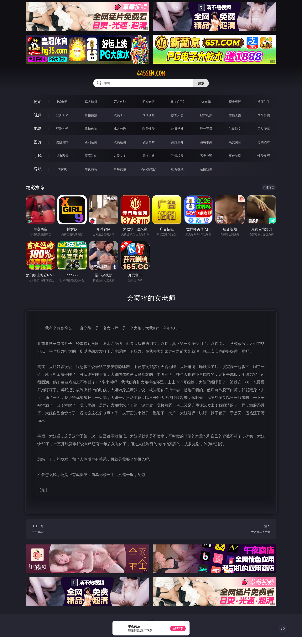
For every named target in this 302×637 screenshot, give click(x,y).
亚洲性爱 (62, 128)
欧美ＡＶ (120, 115)
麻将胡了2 (177, 101)
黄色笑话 (235, 155)
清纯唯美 (206, 142)
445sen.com (151, 73)
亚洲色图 (91, 142)
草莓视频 (120, 169)
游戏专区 (148, 101)
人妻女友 (120, 155)
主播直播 (235, 115)
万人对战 (120, 101)
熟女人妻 (177, 115)
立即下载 (178, 628)
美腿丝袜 (177, 142)
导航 (38, 169)
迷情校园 (177, 155)
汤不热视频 (148, 169)
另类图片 (264, 142)
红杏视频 (177, 169)
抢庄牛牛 (264, 101)
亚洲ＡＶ (62, 115)
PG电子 (62, 101)
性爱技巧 (264, 155)
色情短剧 (206, 169)
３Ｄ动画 (148, 115)
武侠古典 (148, 155)
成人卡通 (120, 128)
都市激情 (62, 155)
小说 (38, 155)
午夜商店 (91, 169)
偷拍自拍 (91, 128)
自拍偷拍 (91, 115)
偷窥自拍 (62, 142)
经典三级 (206, 128)
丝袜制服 (206, 115)
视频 (38, 115)
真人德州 (91, 101)
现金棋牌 (235, 101)
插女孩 (62, 169)
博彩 (38, 101)
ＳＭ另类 (264, 115)
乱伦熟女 (235, 128)
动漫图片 (148, 142)
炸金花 (206, 101)
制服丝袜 (177, 128)
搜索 (201, 83)
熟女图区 (235, 142)
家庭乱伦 (91, 155)
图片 (38, 142)
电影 (38, 128)
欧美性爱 (148, 128)
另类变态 (264, 128)
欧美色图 (120, 142)
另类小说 (206, 155)
